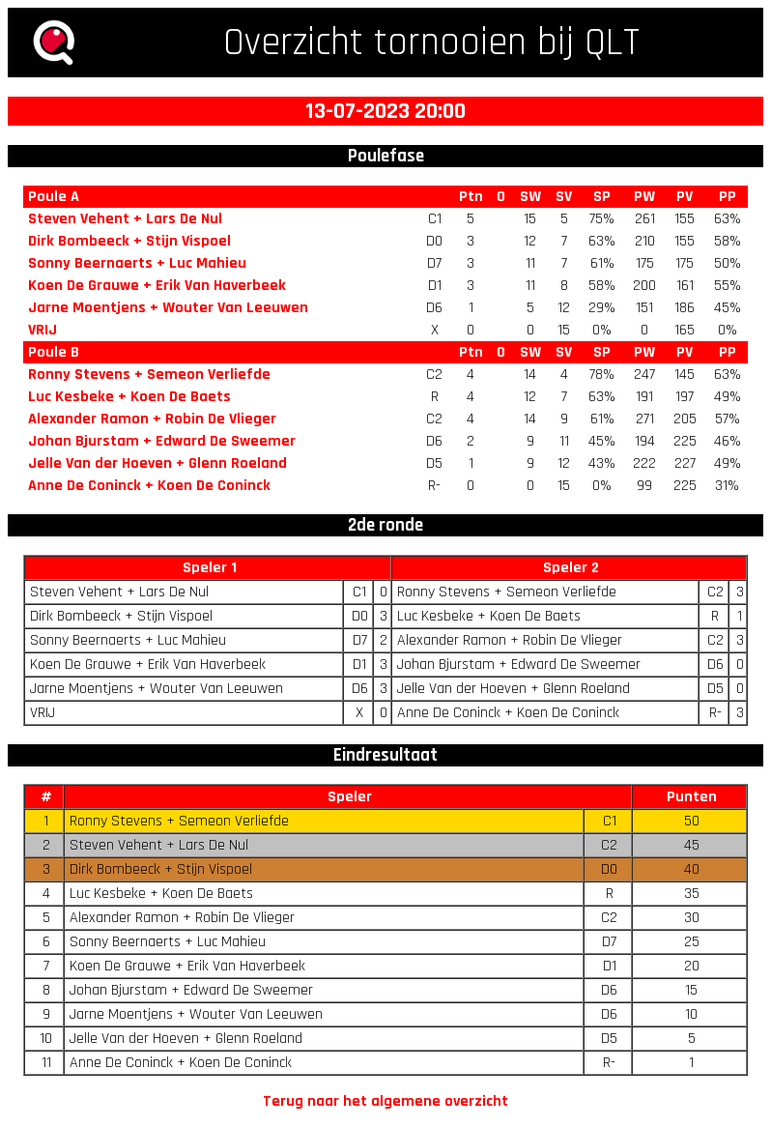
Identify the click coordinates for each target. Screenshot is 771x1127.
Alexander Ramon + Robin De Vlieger (152, 419)
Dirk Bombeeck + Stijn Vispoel (129, 241)
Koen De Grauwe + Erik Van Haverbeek (157, 285)
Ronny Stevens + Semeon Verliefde (149, 374)
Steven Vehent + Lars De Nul (125, 219)
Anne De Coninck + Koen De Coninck (149, 486)
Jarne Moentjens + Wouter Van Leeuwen (168, 308)
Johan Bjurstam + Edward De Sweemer (162, 441)
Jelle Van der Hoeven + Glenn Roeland (157, 463)
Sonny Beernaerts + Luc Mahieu (137, 263)
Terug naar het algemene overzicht (385, 1101)
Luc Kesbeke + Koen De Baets (129, 397)
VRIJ (42, 330)
